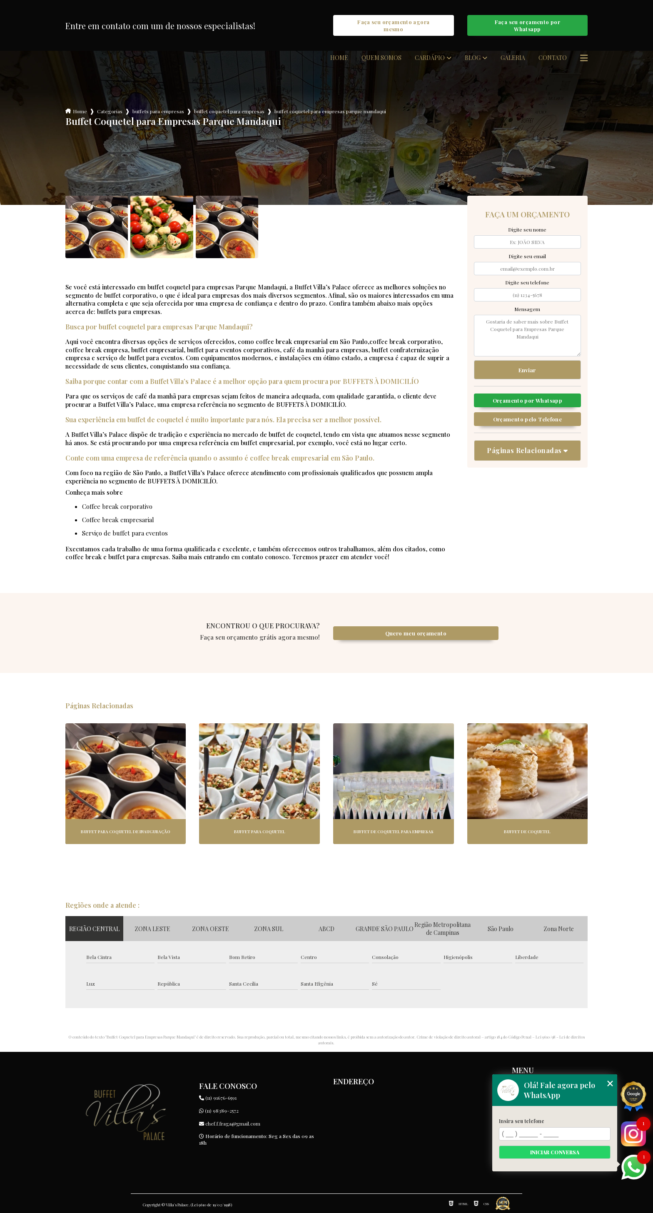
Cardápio (430, 58)
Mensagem (527, 309)
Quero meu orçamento (415, 633)
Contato (552, 58)
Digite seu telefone (527, 282)
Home (339, 58)
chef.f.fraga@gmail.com (229, 1123)
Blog (473, 58)
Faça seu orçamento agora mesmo (393, 25)
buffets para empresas (158, 111)
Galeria (513, 58)
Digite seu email (527, 256)
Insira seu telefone (521, 1121)
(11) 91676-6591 (218, 1097)
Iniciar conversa (554, 1152)
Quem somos (381, 58)
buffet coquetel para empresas (229, 111)
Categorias (109, 111)
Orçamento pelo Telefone (527, 419)
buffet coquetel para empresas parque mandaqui (330, 111)
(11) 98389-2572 (219, 1110)
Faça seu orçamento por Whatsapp (527, 25)
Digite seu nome (527, 229)
